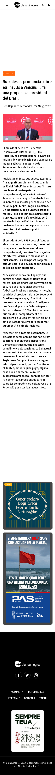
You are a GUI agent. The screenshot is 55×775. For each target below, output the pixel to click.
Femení (42, 698)
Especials (14, 698)
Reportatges (36, 692)
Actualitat (18, 692)
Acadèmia (29, 698)
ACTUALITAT (9, 73)
